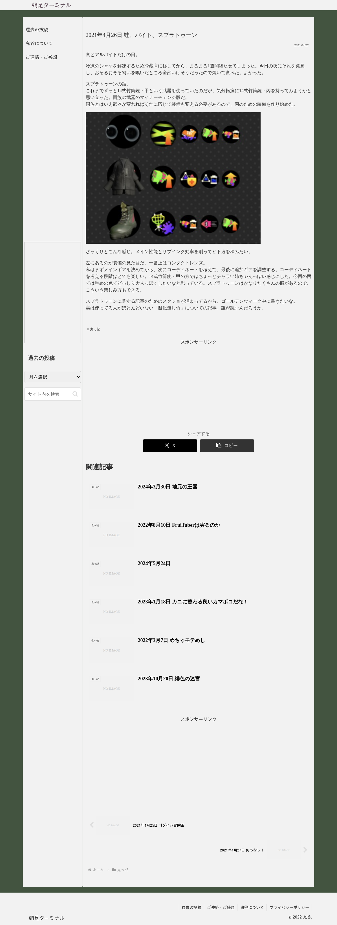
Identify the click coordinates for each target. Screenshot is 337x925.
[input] (53, 394)
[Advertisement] (198, 385)
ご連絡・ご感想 (41, 57)
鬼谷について (39, 43)
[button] (75, 394)
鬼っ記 (93, 329)
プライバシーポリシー (289, 907)
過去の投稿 (37, 29)
